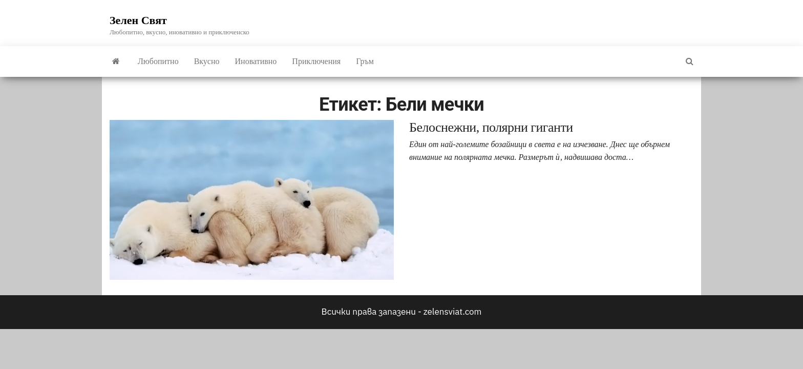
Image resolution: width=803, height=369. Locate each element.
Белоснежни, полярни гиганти (491, 127)
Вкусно (207, 61)
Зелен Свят (138, 20)
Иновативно (256, 61)
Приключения (316, 61)
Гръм (365, 61)
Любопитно (158, 61)
